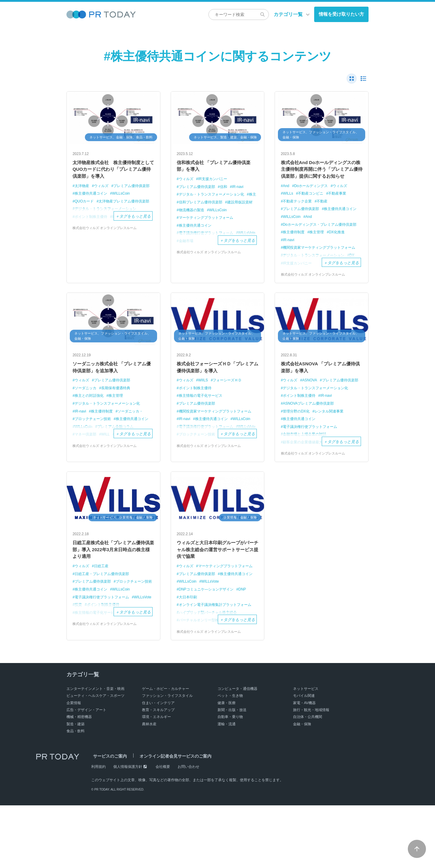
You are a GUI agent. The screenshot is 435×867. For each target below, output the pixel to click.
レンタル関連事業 (332, 446)
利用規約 (98, 828)
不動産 (325, 213)
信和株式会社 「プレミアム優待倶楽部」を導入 (215, 167)
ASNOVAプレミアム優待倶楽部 (310, 439)
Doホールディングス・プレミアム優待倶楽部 (320, 239)
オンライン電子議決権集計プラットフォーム (215, 662)
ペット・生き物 (230, 757)
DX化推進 (341, 250)
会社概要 (163, 828)
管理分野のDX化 (297, 446)
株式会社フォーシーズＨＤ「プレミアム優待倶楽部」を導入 (217, 394)
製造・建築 (75, 786)
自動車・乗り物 (230, 778)
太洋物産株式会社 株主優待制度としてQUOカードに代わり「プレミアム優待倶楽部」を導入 (113, 171)
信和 (227, 189)
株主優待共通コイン (92, 205)
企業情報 (73, 764)
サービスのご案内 (108, 817)
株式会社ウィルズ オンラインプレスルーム (107, 247)
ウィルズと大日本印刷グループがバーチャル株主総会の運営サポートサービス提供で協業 (217, 587)
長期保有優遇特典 (119, 416)
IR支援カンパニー (215, 181)
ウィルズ (103, 189)
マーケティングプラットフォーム (208, 227)
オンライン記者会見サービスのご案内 (170, 817)
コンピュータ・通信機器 (237, 750)
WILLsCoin (124, 205)
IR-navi (242, 189)
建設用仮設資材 (192, 212)
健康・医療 (227, 764)
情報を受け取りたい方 (341, 14)
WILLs (288, 205)
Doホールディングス (313, 198)
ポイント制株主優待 (196, 416)
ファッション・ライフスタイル (167, 757)
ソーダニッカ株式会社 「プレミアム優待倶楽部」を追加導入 (111, 394)
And (286, 198)
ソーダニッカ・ (134, 439)
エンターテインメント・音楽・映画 (95, 750)
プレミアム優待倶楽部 (198, 189)
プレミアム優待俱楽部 (94, 197)
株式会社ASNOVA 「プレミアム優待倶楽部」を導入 (320, 394)
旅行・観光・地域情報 (311, 771)
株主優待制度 (295, 250)
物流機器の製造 (225, 212)
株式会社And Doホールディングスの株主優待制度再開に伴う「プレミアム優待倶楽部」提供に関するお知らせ (321, 175)
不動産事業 (341, 205)
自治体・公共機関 (307, 778)
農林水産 (149, 786)
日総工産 (103, 605)
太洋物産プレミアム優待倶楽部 (102, 220)
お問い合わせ (188, 828)
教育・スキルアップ (158, 771)
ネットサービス (305, 750)
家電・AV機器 (304, 764)
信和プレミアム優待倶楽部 (215, 204)
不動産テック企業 (298, 213)
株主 (183, 204)
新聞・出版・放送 (232, 771)
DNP (247, 644)
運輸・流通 (227, 786)
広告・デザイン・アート (86, 771)
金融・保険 (302, 786)
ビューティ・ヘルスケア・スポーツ (95, 757)
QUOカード (85, 212)
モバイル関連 (304, 757)
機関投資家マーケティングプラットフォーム (319, 269)
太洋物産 (82, 189)
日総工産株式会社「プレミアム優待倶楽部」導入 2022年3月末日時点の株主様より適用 (113, 587)
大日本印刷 (188, 651)
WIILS (205, 408)
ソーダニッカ (86, 416)
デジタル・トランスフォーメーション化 (214, 197)
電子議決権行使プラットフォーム (312, 462)
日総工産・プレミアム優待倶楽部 (104, 613)
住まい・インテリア (158, 764)
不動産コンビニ (313, 205)
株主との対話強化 (90, 423)
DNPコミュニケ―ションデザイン (208, 644)
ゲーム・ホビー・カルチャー (165, 750)
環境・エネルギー (156, 778)
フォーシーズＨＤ (231, 408)
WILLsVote (188, 636)
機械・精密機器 (79, 778)
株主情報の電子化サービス (202, 423)
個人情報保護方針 (127, 828)
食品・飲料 (75, 793)
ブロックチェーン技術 (94, 446)
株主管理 (319, 250)
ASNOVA (312, 408)
